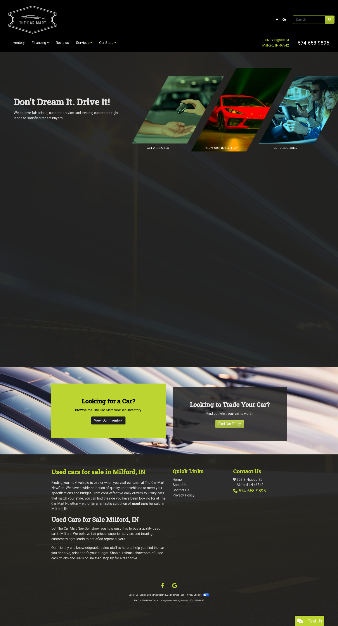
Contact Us (181, 490)
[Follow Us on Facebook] (277, 19)
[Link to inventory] (244, 110)
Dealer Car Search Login (141, 595)
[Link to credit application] (181, 110)
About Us (180, 485)
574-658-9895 (313, 43)
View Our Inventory (108, 433)
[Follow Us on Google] (284, 19)
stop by (108, 558)
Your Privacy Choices (195, 595)
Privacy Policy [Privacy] (183, 495)
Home (177, 479)
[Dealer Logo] (61, 19)
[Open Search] (309, 20)
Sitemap (175, 595)
